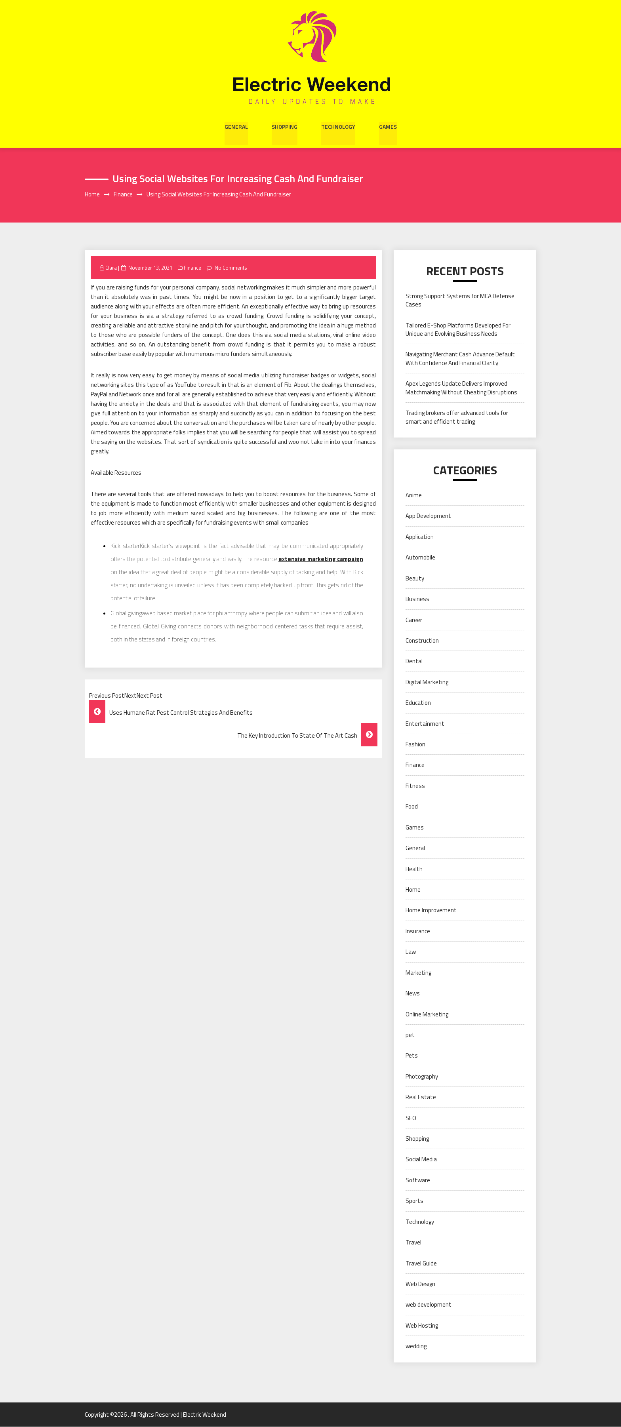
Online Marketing (427, 1014)
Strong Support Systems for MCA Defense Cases (460, 300)
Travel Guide (421, 1263)
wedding (416, 1346)
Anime (414, 495)
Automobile (420, 557)
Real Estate (421, 1097)
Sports (414, 1201)
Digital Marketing (427, 682)
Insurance (418, 931)
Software (418, 1180)
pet (410, 1035)
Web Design (420, 1284)
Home (413, 889)
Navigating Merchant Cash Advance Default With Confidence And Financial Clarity (460, 358)
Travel (413, 1242)
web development (428, 1304)
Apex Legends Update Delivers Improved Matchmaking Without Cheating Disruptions (461, 388)
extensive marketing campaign (320, 559)
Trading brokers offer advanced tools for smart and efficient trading (457, 417)
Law (411, 952)
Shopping (284, 126)
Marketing (418, 972)
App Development (428, 516)
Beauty (415, 578)
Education (418, 703)
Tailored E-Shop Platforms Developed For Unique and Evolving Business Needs (458, 329)
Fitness (415, 785)
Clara (111, 268)
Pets (412, 1055)
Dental (414, 661)
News (413, 993)
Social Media (421, 1159)
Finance (193, 268)
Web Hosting (422, 1325)
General (236, 126)
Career (414, 619)
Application (420, 536)
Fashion (415, 744)
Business (417, 599)
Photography (422, 1076)
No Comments (231, 268)
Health (414, 868)
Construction (422, 640)
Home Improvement (431, 910)
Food (412, 806)
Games (388, 126)
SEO (411, 1118)
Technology (338, 126)
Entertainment (425, 723)
